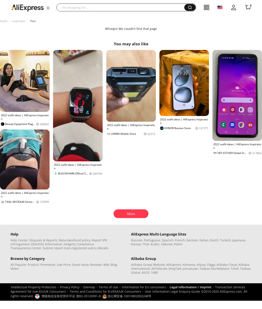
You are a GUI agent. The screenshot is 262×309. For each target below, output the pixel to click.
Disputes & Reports (43, 240)
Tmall (235, 268)
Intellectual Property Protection (33, 287)
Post (33, 21)
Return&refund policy (74, 240)
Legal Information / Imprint (190, 287)
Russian (137, 240)
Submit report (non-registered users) (70, 248)
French (180, 240)
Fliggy (211, 265)
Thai (146, 244)
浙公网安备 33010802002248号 (126, 296)
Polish (178, 244)
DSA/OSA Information (46, 244)
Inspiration (18, 21)
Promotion (47, 265)
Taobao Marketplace (214, 268)
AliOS (146, 272)
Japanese (238, 240)
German (192, 240)
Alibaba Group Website (148, 265)
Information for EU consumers (144, 287)
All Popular (18, 265)
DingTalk (175, 268)
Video (14, 268)
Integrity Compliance (79, 244)
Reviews (96, 265)
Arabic (155, 244)
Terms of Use (108, 287)
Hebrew (166, 244)
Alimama (189, 265)
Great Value (80, 265)
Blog (114, 265)
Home (3, 21)
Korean (136, 244)
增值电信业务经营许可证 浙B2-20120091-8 (71, 296)
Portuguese (152, 240)
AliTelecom (159, 268)
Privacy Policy (69, 287)
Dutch (214, 240)
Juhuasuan (190, 268)
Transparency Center (25, 248)
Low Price (64, 265)
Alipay (201, 265)
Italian (204, 240)
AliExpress (173, 265)
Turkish (225, 240)
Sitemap (89, 287)
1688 (154, 272)
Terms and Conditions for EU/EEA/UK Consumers (105, 291)
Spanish (168, 240)
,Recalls (102, 248)
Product (33, 265)
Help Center (19, 240)
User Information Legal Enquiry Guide (172, 291)
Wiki (106, 265)
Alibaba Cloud (227, 265)
